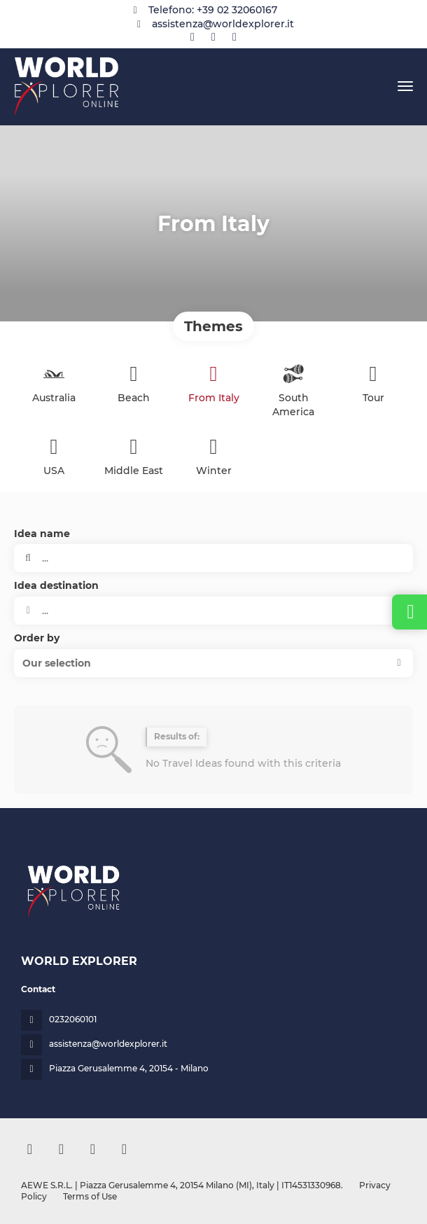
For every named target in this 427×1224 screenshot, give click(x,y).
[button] (213, 663)
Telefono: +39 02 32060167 (212, 10)
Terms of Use (89, 1196)
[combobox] (213, 611)
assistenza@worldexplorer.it (223, 24)
